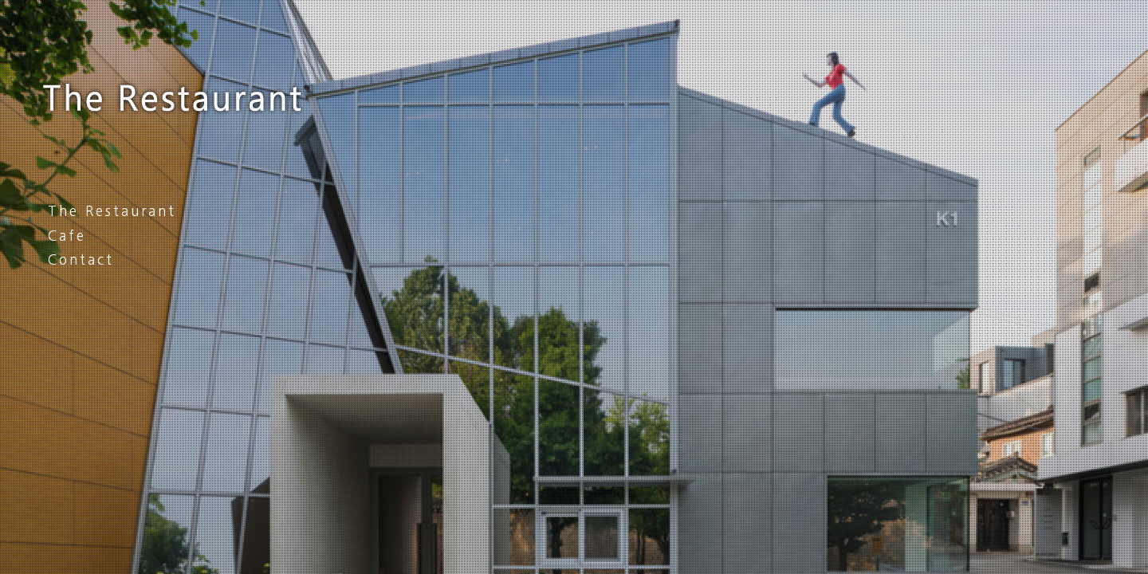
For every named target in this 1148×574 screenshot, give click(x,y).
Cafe (67, 235)
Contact (81, 259)
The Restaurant (112, 211)
